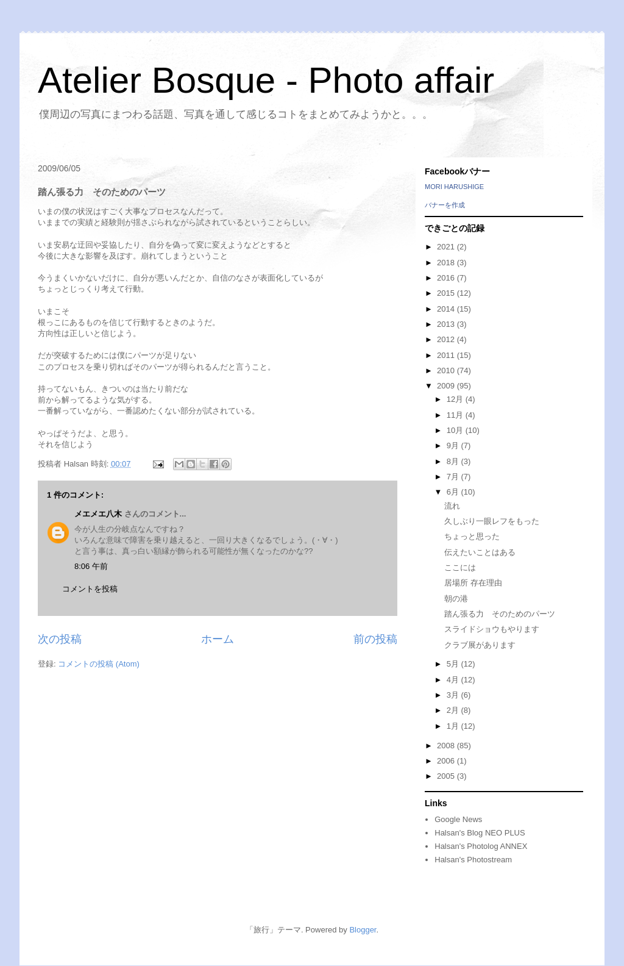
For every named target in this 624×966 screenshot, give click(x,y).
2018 (447, 262)
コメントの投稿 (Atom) (99, 663)
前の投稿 (375, 639)
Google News (458, 819)
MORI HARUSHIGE (454, 186)
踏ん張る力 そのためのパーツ (499, 613)
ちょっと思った (472, 536)
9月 (454, 445)
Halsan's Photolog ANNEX (480, 846)
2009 (447, 385)
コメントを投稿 (90, 588)
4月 (454, 679)
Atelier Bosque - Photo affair (266, 80)
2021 (447, 246)
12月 (456, 399)
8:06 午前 (91, 566)
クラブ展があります (480, 644)
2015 (447, 293)
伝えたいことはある (480, 552)
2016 (447, 277)
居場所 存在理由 (473, 582)
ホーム (217, 639)
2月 (454, 710)
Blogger (362, 929)
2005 (447, 776)
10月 (456, 430)
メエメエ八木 (98, 513)
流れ (452, 505)
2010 (447, 370)
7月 (454, 476)
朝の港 (456, 598)
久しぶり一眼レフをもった (491, 521)
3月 (454, 694)
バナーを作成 (445, 205)
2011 (447, 355)
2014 (447, 308)
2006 (447, 760)
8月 (454, 461)
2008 (447, 745)
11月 (456, 415)
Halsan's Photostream (473, 859)
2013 (447, 324)
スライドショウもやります (491, 629)
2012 (447, 339)
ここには (460, 567)
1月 (454, 726)
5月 (454, 663)
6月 (454, 491)
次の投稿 (60, 639)
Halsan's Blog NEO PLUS (479, 832)
